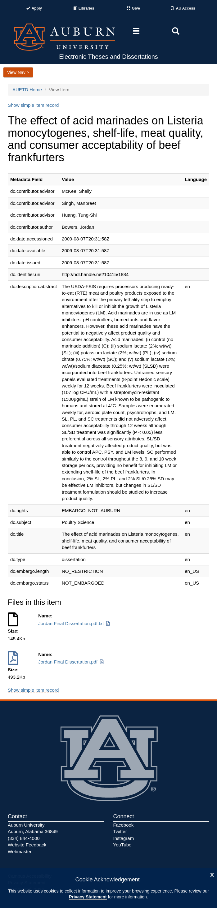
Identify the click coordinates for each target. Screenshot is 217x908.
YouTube (122, 844)
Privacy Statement (87, 896)
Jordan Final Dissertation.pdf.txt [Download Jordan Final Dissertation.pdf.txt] (74, 623)
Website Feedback (27, 844)
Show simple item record (33, 105)
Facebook (123, 825)
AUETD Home (27, 89)
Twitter (120, 831)
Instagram (123, 838)
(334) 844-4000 (24, 838)
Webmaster (19, 851)
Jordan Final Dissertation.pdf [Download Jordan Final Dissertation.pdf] (71, 661)
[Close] (212, 874)
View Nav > (18, 72)
